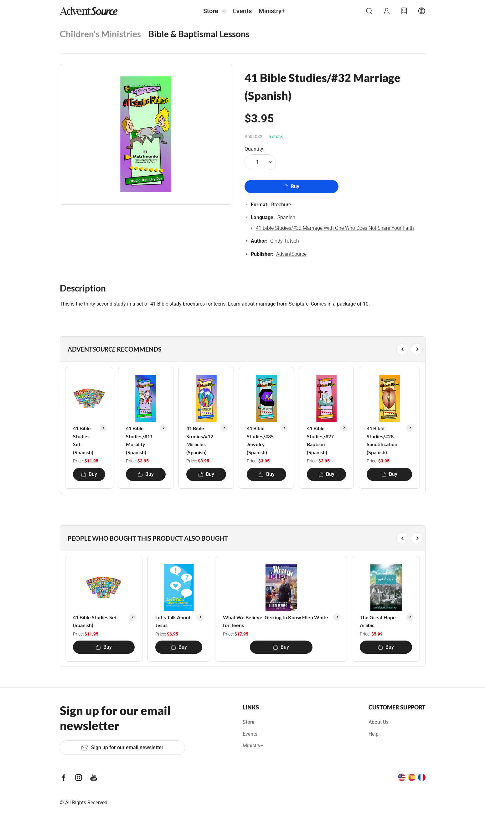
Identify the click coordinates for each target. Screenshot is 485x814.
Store (210, 11)
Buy (291, 186)
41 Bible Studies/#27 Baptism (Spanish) (320, 440)
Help (374, 734)
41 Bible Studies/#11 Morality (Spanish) (139, 440)
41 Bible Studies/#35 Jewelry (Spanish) (260, 440)
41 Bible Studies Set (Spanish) (83, 440)
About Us (379, 722)
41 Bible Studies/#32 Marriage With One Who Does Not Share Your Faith (335, 228)
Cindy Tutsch (284, 241)
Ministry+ (272, 11)
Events (242, 11)
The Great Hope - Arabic (379, 621)
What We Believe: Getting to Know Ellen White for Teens (275, 621)
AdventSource (291, 254)
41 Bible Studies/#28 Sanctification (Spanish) (382, 440)
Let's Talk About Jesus (173, 621)
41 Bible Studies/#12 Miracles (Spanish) (199, 440)
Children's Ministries (100, 33)
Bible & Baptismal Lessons (199, 33)
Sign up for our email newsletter (122, 747)
